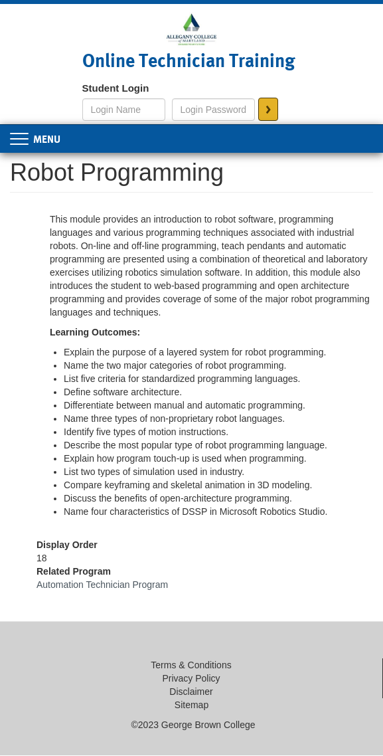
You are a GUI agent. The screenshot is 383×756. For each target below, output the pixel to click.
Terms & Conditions (191, 665)
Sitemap (191, 705)
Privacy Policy (191, 678)
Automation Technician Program (102, 584)
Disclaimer (190, 691)
